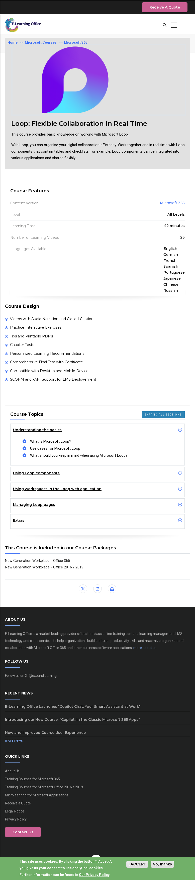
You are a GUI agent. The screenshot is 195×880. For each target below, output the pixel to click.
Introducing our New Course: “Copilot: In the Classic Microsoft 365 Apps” (72, 719)
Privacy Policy (16, 819)
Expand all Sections (163, 414)
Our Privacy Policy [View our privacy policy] (94, 875)
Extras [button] (18, 520)
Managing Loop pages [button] (34, 504)
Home (13, 42)
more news (14, 740)
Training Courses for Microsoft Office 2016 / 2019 (44, 787)
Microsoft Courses (41, 42)
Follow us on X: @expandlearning (31, 676)
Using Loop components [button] (36, 473)
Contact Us (23, 832)
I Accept (137, 864)
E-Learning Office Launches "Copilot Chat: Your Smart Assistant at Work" (73, 706)
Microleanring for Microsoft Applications (36, 795)
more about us (144, 648)
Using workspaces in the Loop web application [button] (57, 489)
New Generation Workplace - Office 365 (37, 560)
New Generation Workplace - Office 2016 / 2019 (44, 567)
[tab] (97, 429)
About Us (12, 771)
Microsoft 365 (75, 42)
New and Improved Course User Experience (45, 732)
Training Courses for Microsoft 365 (32, 779)
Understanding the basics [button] (37, 430)
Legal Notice (14, 811)
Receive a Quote (164, 7)
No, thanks (162, 864)
